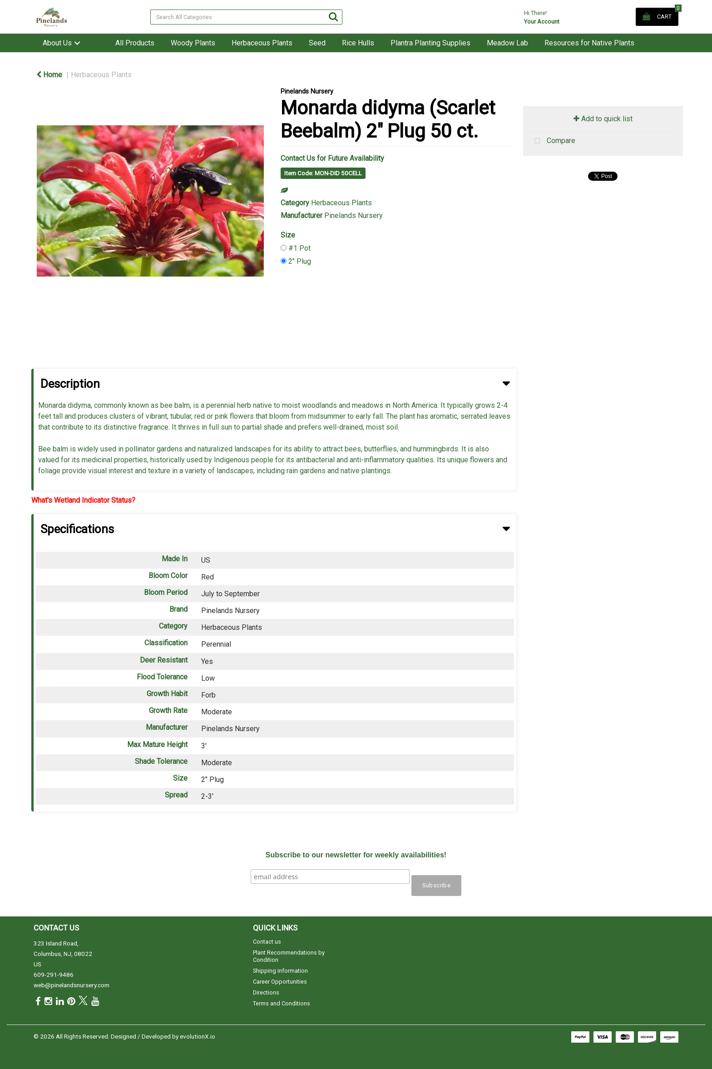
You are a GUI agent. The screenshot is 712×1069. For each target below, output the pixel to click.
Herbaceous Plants (262, 43)
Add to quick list (603, 118)
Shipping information (280, 970)
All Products (134, 43)
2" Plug (299, 261)
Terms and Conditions (281, 1003)
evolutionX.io (197, 1036)
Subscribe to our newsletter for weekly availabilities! (356, 855)
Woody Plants (193, 43)
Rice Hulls (358, 43)
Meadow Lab (507, 43)
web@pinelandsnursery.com (71, 985)
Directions (266, 992)
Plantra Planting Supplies (430, 43)
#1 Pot (299, 248)
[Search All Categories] (246, 17)
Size (288, 235)
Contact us (267, 941)
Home (49, 74)
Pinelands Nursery (307, 91)
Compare (552, 141)
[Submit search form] (333, 16)
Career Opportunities (280, 981)
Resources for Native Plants (589, 43)
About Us (57, 43)
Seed (317, 43)
